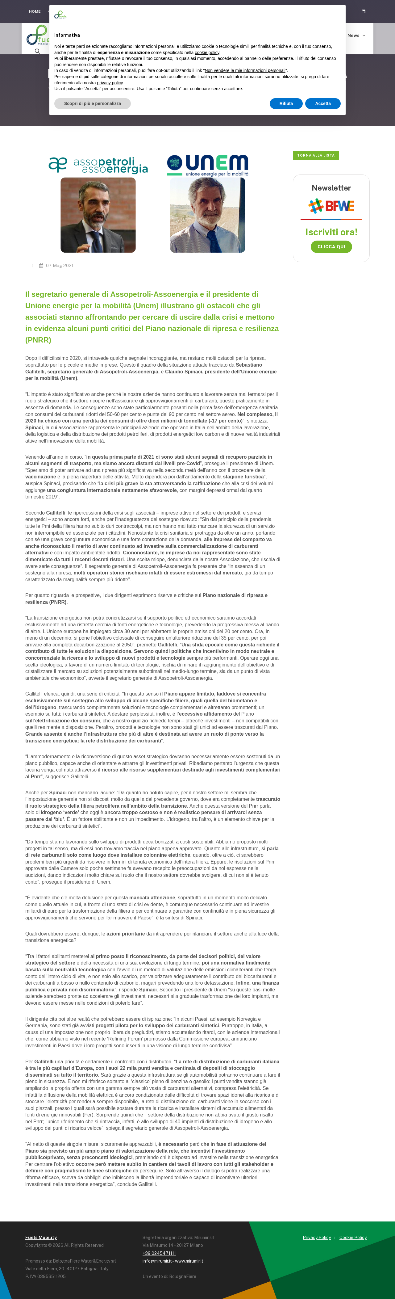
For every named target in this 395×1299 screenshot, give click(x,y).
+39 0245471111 (159, 1253)
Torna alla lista (316, 155)
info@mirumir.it (157, 1261)
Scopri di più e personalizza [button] (92, 103)
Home (35, 11)
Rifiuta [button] (286, 103)
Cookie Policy (353, 1237)
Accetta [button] (323, 103)
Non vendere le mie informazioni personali (245, 70)
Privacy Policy (317, 1237)
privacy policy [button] (110, 82)
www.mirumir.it (189, 1261)
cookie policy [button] (207, 52)
